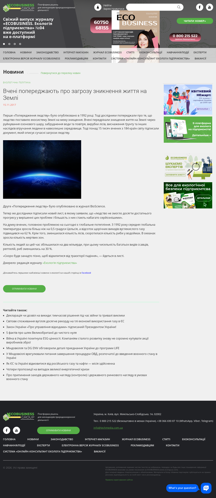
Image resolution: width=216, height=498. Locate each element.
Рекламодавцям (76, 58)
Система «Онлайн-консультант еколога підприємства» (150, 58)
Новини (26, 52)
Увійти (107, 5)
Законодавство (47, 52)
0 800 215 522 (108, 421)
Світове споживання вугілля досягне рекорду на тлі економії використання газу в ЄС (65, 321)
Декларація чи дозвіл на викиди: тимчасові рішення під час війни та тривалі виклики (65, 315)
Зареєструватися (113, 8)
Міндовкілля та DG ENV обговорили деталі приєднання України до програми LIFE (62, 348)
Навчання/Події (178, 52)
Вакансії (200, 58)
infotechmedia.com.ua (108, 427)
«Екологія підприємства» (60, 263)
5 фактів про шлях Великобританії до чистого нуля (41, 333)
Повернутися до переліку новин (60, 73)
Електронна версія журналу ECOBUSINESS (31, 58)
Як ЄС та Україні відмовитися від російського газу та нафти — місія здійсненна (60, 364)
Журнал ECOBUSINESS (107, 52)
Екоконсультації (150, 52)
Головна (9, 52)
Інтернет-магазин (76, 52)
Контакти (99, 58)
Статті (130, 52)
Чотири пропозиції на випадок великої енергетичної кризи (47, 369)
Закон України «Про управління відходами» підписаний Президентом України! (61, 327)
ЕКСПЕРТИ (200, 52)
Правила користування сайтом (119, 479)
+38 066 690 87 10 (168, 421)
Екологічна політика (17, 82)
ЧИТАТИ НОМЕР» (195, 21)
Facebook (86, 272)
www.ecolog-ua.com (168, 469)
